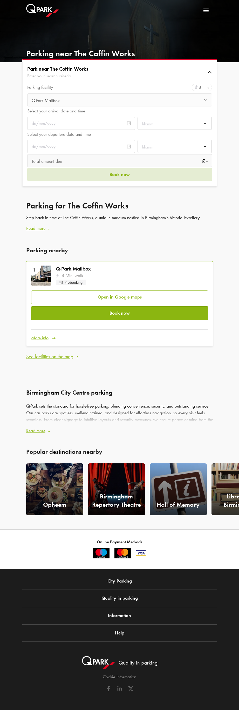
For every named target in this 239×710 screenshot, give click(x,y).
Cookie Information (119, 675)
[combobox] (119, 100)
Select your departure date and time (59, 134)
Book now (120, 312)
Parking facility (40, 87)
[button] (119, 72)
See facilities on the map (49, 355)
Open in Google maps (120, 296)
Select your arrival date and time (56, 111)
